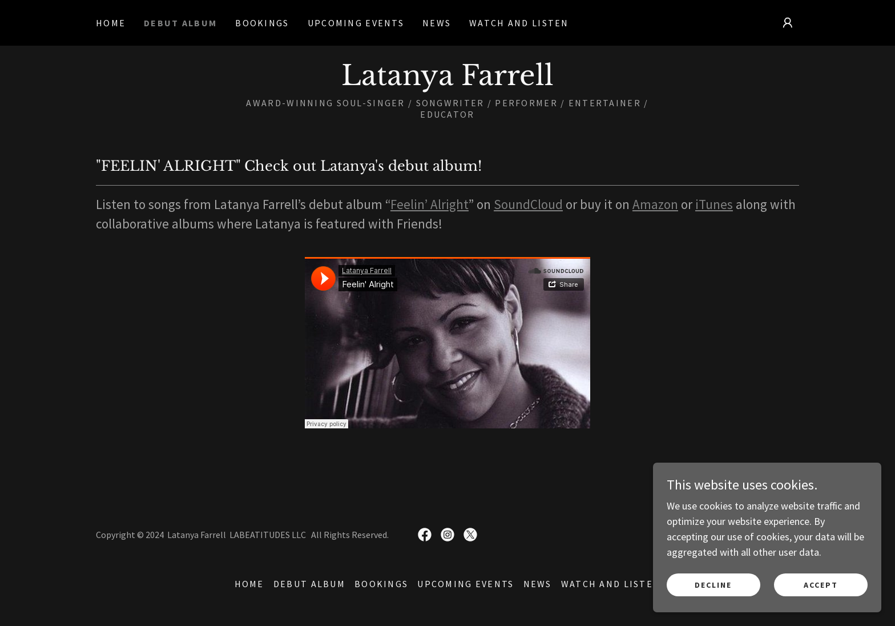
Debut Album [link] (180, 23)
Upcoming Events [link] (356, 23)
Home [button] (249, 583)
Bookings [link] (262, 23)
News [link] (436, 23)
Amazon (655, 204)
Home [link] (111, 23)
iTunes (714, 204)
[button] (787, 22)
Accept (821, 585)
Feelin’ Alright (429, 204)
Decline (713, 585)
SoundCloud (528, 204)
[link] (447, 81)
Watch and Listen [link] (519, 23)
